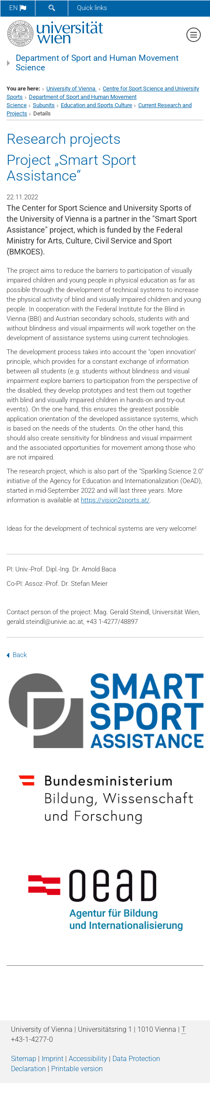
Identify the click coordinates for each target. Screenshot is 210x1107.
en (17, 8)
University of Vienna (71, 88)
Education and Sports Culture (96, 105)
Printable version (77, 1069)
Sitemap (23, 1059)
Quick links (92, 8)
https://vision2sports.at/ (115, 500)
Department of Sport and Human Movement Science (97, 63)
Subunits (44, 105)
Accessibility (88, 1059)
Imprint (52, 1059)
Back (17, 655)
